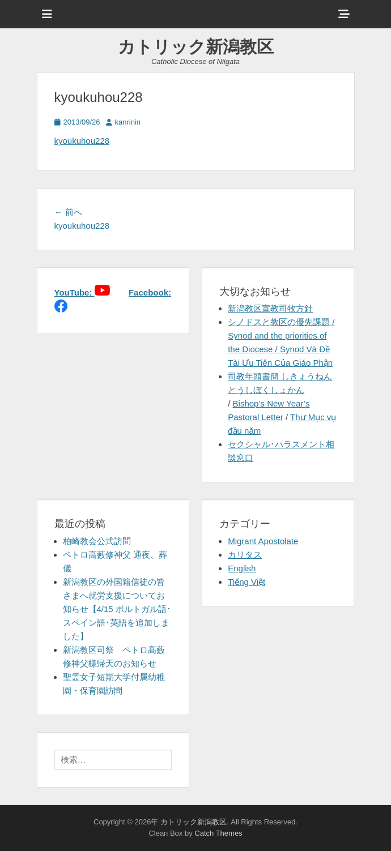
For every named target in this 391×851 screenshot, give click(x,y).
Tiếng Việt (246, 582)
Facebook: (150, 292)
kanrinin (128, 122)
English (242, 568)
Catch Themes (218, 833)
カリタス (245, 554)
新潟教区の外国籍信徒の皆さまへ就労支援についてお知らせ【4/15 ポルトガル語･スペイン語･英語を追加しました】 (117, 609)
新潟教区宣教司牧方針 (270, 308)
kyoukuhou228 (82, 141)
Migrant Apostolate (263, 541)
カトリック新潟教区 (196, 46)
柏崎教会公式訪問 (97, 541)
